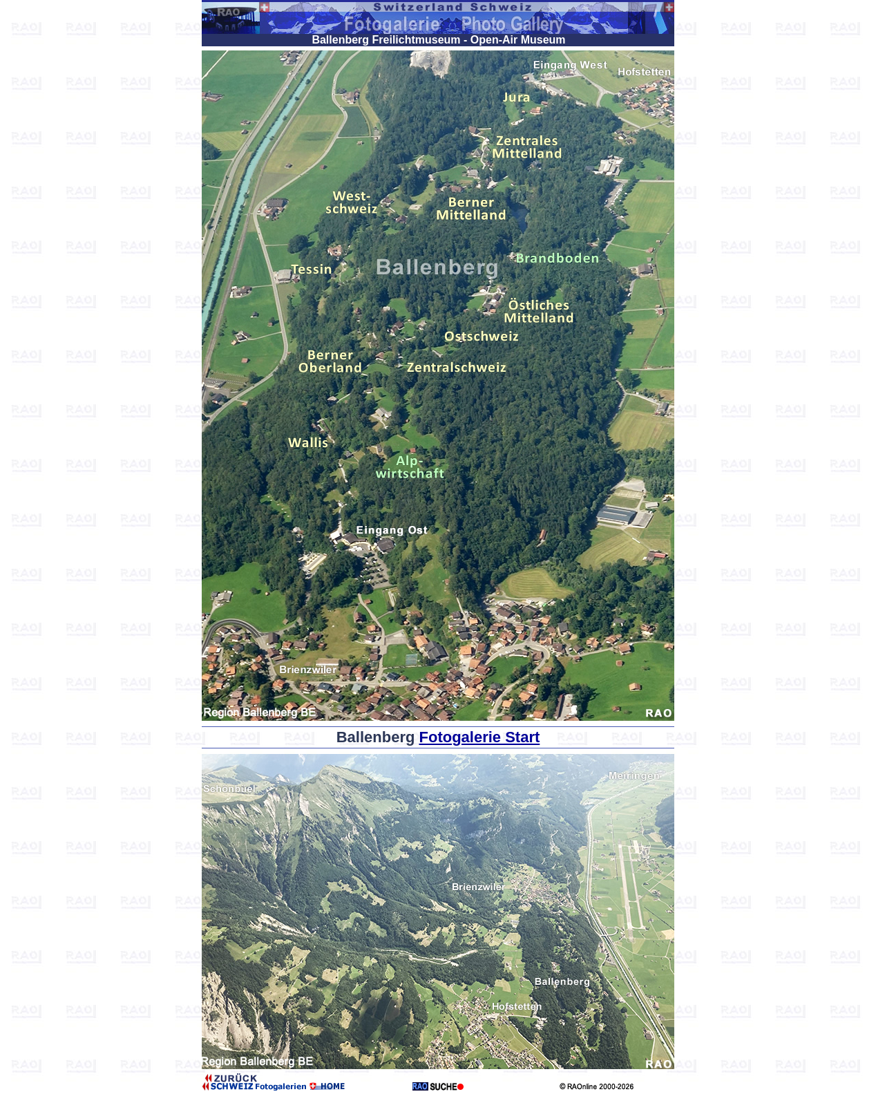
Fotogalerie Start (479, 737)
